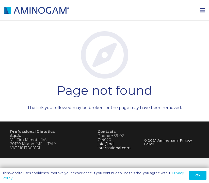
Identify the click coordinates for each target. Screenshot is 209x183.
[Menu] (202, 10)
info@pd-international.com (114, 146)
